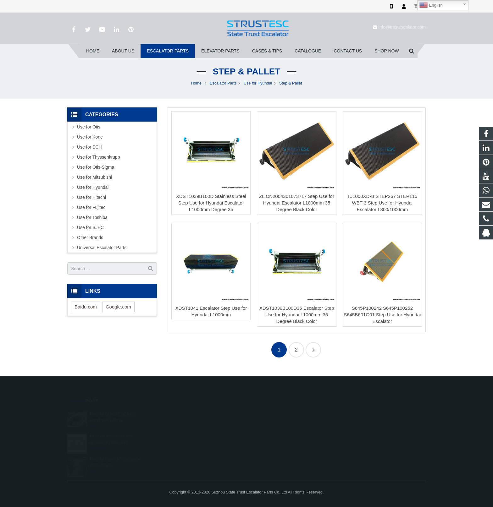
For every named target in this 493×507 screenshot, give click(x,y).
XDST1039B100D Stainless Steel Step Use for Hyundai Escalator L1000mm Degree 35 (211, 203)
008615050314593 (274, 423)
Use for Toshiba (92, 217)
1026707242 (269, 414)
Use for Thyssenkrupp (98, 157)
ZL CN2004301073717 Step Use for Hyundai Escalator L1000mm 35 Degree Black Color (296, 203)
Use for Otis (88, 126)
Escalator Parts (223, 83)
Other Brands (90, 237)
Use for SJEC (90, 227)
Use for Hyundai (258, 83)
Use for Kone (90, 136)
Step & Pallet (246, 71)
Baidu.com (86, 306)
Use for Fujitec (91, 207)
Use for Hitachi (91, 197)
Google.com (118, 306)
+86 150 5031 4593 (275, 432)
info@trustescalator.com (402, 27)
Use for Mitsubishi (94, 177)
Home (196, 83)
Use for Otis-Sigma (95, 167)
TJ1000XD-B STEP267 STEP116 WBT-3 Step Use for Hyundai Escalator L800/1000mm (382, 203)
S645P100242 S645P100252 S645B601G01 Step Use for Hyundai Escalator (382, 314)
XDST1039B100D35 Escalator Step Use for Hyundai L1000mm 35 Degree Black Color (296, 314)
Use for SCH (89, 147)
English (431, 5)
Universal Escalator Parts (101, 247)
